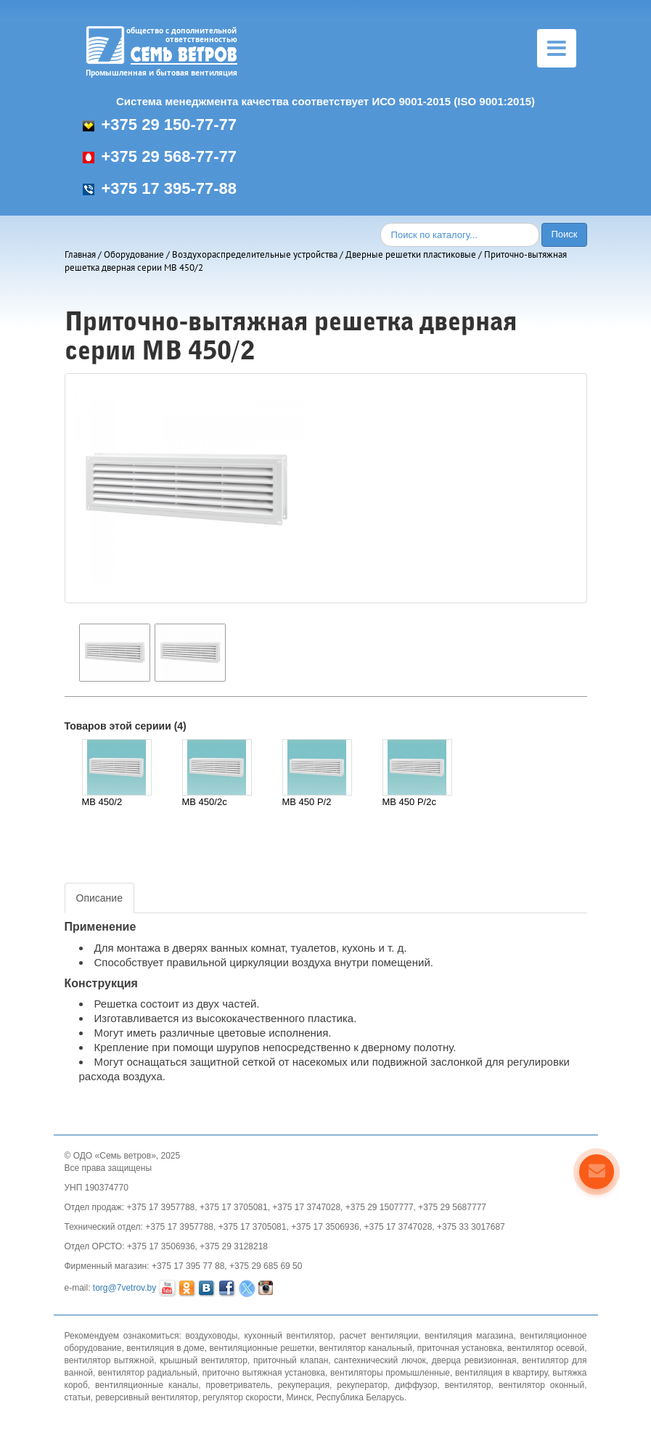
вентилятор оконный (541, 1385)
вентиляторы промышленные (390, 1373)
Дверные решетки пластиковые (410, 254)
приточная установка (459, 1348)
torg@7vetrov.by (124, 1288)
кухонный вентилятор (288, 1336)
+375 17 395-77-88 (160, 188)
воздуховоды (211, 1336)
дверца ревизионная (474, 1360)
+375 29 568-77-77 (160, 156)
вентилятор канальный (365, 1348)
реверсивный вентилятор (146, 1397)
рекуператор (362, 1385)
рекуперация (303, 1385)
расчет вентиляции (379, 1336)
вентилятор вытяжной (110, 1360)
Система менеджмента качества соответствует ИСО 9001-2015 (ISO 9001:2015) (325, 101)
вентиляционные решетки (262, 1348)
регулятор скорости (242, 1397)
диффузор (416, 1385)
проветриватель (238, 1385)
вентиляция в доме (165, 1348)
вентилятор (468, 1385)
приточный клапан (290, 1360)
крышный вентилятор (203, 1360)
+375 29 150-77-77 (160, 124)
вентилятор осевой (545, 1348)
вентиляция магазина (469, 1336)
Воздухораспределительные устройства (254, 254)
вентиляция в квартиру (501, 1373)
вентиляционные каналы (146, 1385)
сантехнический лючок (380, 1360)
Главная (80, 254)
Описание (99, 898)
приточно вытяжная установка (263, 1373)
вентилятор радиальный (147, 1373)
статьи (78, 1397)
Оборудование (134, 254)
